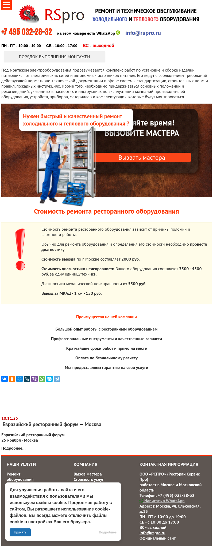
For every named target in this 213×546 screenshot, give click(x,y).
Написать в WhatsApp (162, 500)
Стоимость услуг (89, 479)
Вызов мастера (88, 474)
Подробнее (108, 532)
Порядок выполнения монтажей (54, 56)
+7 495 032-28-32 (26, 32)
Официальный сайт (158, 538)
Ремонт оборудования (20, 476)
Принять (20, 532)
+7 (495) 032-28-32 (176, 495)
